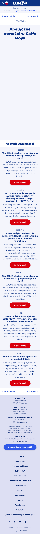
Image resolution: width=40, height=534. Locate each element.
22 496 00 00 (14, 439)
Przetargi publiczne (20, 466)
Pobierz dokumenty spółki (20, 447)
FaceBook (9, 521)
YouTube (20, 521)
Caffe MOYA (20, 471)
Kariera (20, 500)
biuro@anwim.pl (20, 441)
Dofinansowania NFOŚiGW (20, 481)
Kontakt (20, 490)
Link (30, 521)
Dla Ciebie (20, 456)
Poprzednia (9, 16)
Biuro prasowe (20, 476)
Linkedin (25, 521)
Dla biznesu (20, 461)
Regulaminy (20, 505)
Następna (31, 16)
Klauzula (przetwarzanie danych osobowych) (20, 512)
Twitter (14, 521)
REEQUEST (23, 531)
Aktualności (7, 11)
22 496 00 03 (29, 439)
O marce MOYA (20, 486)
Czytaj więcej (20, 182)
